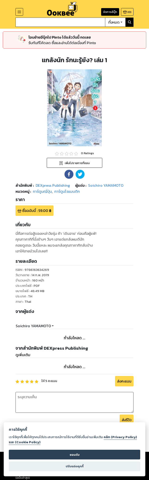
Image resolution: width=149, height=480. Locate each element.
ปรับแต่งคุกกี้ (75, 466)
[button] (69, 174)
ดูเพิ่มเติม (23, 355)
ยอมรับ (75, 454)
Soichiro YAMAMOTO (33, 326)
